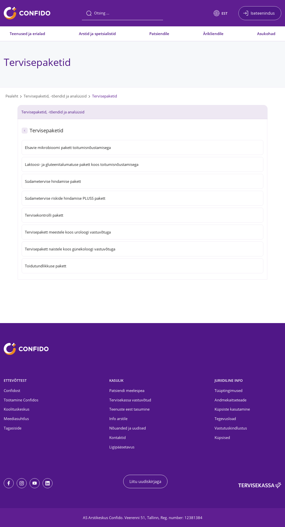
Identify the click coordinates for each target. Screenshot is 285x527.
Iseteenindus (263, 13)
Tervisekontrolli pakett (44, 215)
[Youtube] (35, 483)
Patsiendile (159, 33)
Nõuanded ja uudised (127, 428)
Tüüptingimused (228, 390)
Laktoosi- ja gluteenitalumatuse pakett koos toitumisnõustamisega (81, 164)
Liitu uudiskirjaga (145, 481)
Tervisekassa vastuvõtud (130, 399)
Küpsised (222, 437)
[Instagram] (22, 483)
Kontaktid (117, 437)
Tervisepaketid (104, 96)
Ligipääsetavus (121, 446)
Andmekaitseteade (230, 399)
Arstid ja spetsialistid (97, 33)
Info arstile (118, 418)
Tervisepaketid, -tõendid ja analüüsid (55, 96)
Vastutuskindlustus (231, 428)
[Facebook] (9, 483)
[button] (220, 13)
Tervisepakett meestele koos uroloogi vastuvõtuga (68, 232)
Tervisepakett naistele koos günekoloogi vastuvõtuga (70, 248)
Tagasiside (12, 428)
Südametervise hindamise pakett (53, 181)
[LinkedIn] (48, 483)
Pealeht (11, 96)
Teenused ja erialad (27, 33)
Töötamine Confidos (21, 399)
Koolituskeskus (16, 409)
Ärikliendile (213, 33)
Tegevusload (225, 418)
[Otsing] (122, 13)
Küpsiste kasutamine (232, 409)
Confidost (12, 390)
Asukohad (266, 33)
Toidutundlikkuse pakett (45, 265)
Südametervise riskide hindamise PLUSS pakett (65, 198)
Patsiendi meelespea (126, 390)
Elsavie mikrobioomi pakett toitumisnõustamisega (68, 147)
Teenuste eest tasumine (129, 409)
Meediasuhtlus (16, 418)
